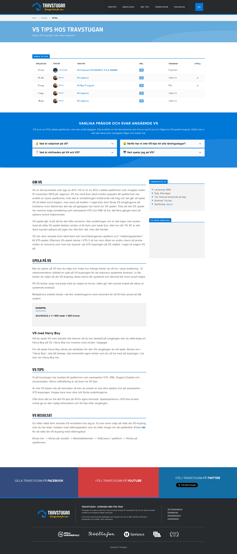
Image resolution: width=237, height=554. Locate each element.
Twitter (213, 478)
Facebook (55, 481)
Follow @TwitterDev (210, 486)
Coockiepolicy (173, 519)
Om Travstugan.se (175, 509)
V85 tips (145, 7)
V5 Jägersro (83, 78)
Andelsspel (129, 7)
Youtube (134, 481)
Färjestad (173, 70)
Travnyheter (161, 7)
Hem (34, 18)
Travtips (112, 7)
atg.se (169, 204)
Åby (170, 85)
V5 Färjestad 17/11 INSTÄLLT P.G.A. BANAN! (97, 70)
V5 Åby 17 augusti (85, 85)
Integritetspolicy (174, 515)
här (144, 427)
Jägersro (173, 78)
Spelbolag (179, 7)
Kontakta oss (173, 512)
